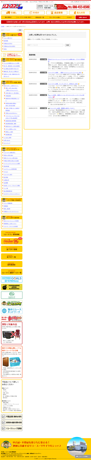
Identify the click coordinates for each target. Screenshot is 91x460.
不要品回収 (8, 95)
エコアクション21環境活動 (10, 169)
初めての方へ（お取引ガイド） (11, 85)
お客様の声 (6, 180)
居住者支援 (6, 166)
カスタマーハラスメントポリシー (12, 193)
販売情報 (6, 40)
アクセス (6, 171)
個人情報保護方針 (8, 191)
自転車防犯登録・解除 (11, 123)
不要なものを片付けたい (11, 113)
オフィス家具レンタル (11, 129)
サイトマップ (7, 143)
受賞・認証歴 (7, 208)
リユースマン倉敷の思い (9, 152)
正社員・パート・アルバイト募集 (12, 185)
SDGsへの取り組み (8, 155)
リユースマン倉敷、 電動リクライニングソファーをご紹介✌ (65, 72)
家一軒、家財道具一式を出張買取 (12, 66)
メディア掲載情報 (8, 203)
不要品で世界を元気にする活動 (11, 160)
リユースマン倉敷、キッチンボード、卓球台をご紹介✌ (63, 84)
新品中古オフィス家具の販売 (12, 126)
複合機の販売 (9, 134)
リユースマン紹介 (8, 174)
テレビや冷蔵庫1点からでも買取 (11, 63)
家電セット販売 (9, 131)
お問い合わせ (7, 140)
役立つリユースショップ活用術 (11, 221)
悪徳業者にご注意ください (10, 223)
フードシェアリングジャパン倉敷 (12, 163)
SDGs (5, 49)
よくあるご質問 (7, 137)
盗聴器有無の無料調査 (11, 120)
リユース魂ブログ (8, 38)
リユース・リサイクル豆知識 (11, 226)
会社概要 (6, 182)
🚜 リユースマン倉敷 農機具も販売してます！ (61, 108)
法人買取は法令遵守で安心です (11, 68)
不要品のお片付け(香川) (9, 46)
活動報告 (6, 206)
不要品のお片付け (8, 43)
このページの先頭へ (83, 456)
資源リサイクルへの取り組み (11, 158)
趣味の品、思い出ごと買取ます (11, 71)
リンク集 (6, 188)
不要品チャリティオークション (11, 211)
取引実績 (6, 177)
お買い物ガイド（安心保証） (12, 93)
